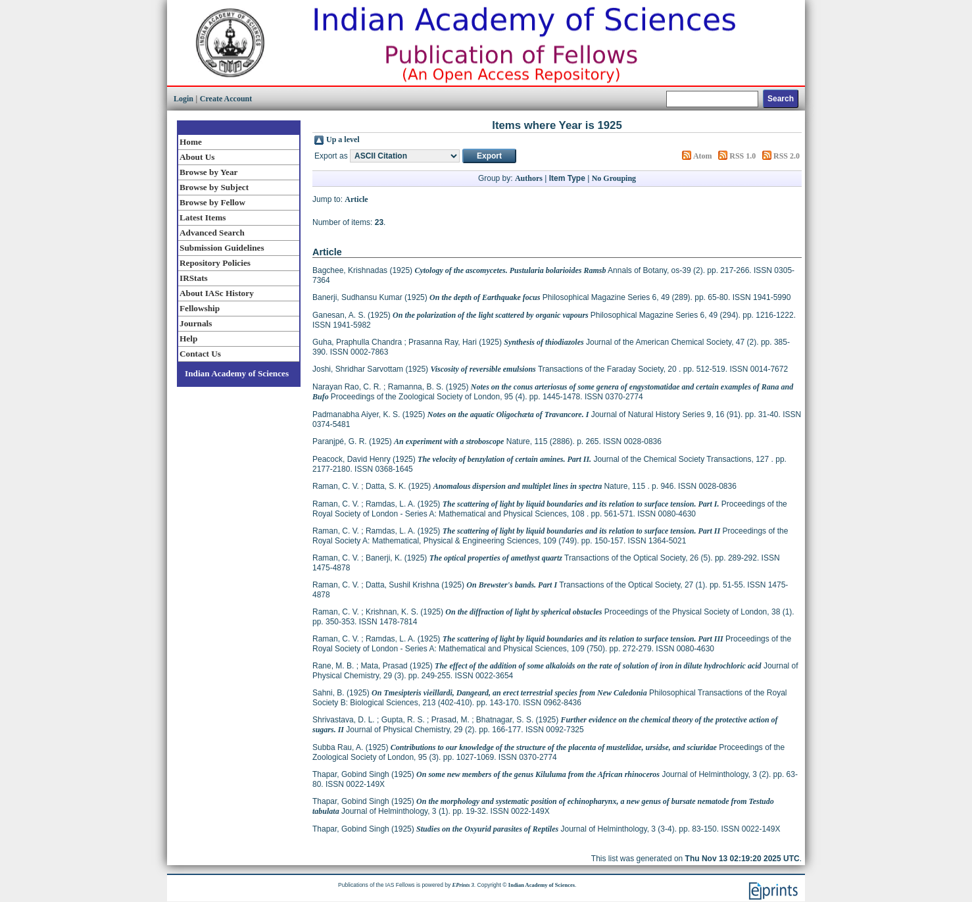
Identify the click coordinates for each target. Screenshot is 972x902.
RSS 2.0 (786, 156)
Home (191, 142)
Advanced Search (212, 233)
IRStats (194, 278)
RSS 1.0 (742, 156)
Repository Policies (215, 263)
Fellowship (200, 308)
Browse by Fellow (212, 202)
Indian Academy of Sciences (237, 373)
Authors (529, 178)
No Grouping (614, 178)
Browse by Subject (214, 187)
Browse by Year (208, 172)
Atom (702, 156)
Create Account (226, 98)
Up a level (343, 139)
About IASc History (217, 293)
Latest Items (203, 217)
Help (188, 338)
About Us (197, 157)
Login (183, 98)
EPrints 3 (463, 885)
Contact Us (200, 354)
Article (356, 199)
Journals (196, 323)
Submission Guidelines (222, 248)
